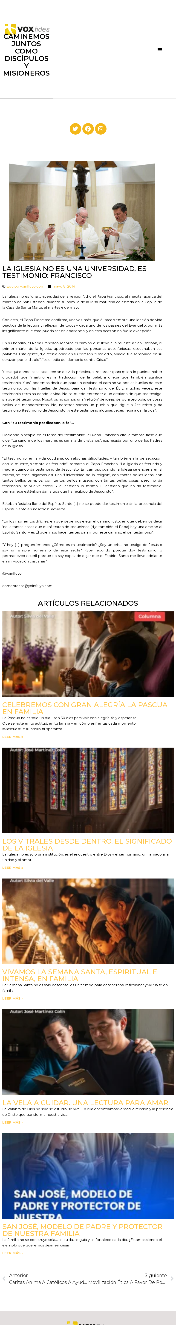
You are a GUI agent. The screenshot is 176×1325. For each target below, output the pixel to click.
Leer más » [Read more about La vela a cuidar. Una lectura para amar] (12, 1122)
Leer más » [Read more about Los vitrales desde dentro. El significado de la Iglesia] (12, 867)
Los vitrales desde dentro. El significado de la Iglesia (87, 844)
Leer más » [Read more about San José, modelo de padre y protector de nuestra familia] (12, 1253)
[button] (160, 49)
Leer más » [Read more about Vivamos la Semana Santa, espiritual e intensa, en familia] (12, 998)
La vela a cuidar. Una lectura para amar (85, 1103)
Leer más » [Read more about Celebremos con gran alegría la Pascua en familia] (12, 737)
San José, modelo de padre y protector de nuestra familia (82, 1230)
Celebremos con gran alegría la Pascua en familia (84, 708)
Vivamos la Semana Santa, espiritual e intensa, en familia (79, 975)
